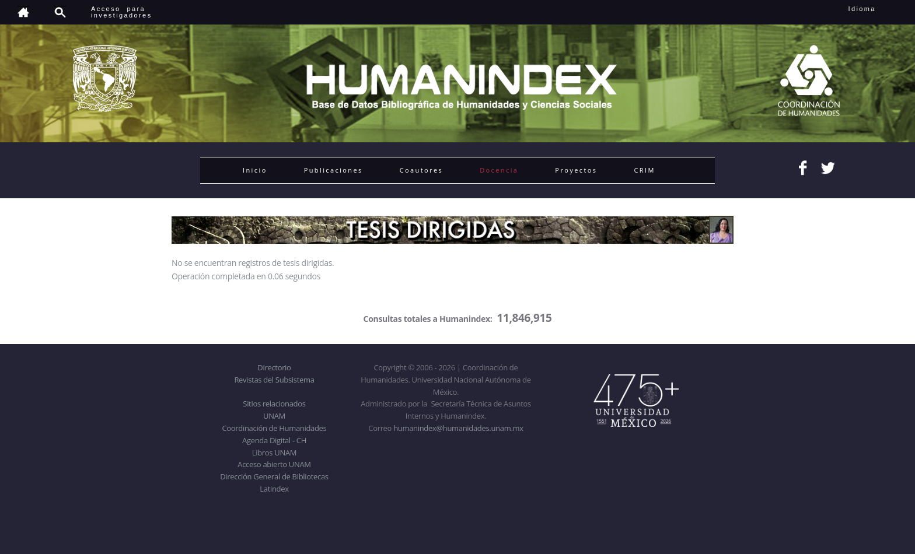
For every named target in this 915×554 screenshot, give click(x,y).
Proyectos (576, 170)
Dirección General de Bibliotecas (274, 476)
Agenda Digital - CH (274, 440)
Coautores (421, 170)
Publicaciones (333, 170)
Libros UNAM (274, 452)
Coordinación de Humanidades (274, 428)
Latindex (274, 488)
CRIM (644, 170)
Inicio (255, 170)
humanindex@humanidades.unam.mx (458, 428)
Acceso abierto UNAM (274, 464)
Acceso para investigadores (121, 12)
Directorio (274, 367)
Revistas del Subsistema (274, 379)
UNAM (274, 416)
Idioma (876, 8)
